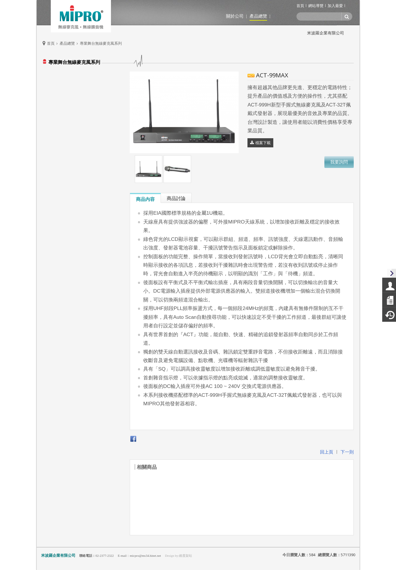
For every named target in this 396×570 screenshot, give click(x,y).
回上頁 (326, 452)
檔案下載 (263, 142)
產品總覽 (67, 43)
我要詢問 (339, 162)
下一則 (347, 452)
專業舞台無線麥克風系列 (101, 43)
